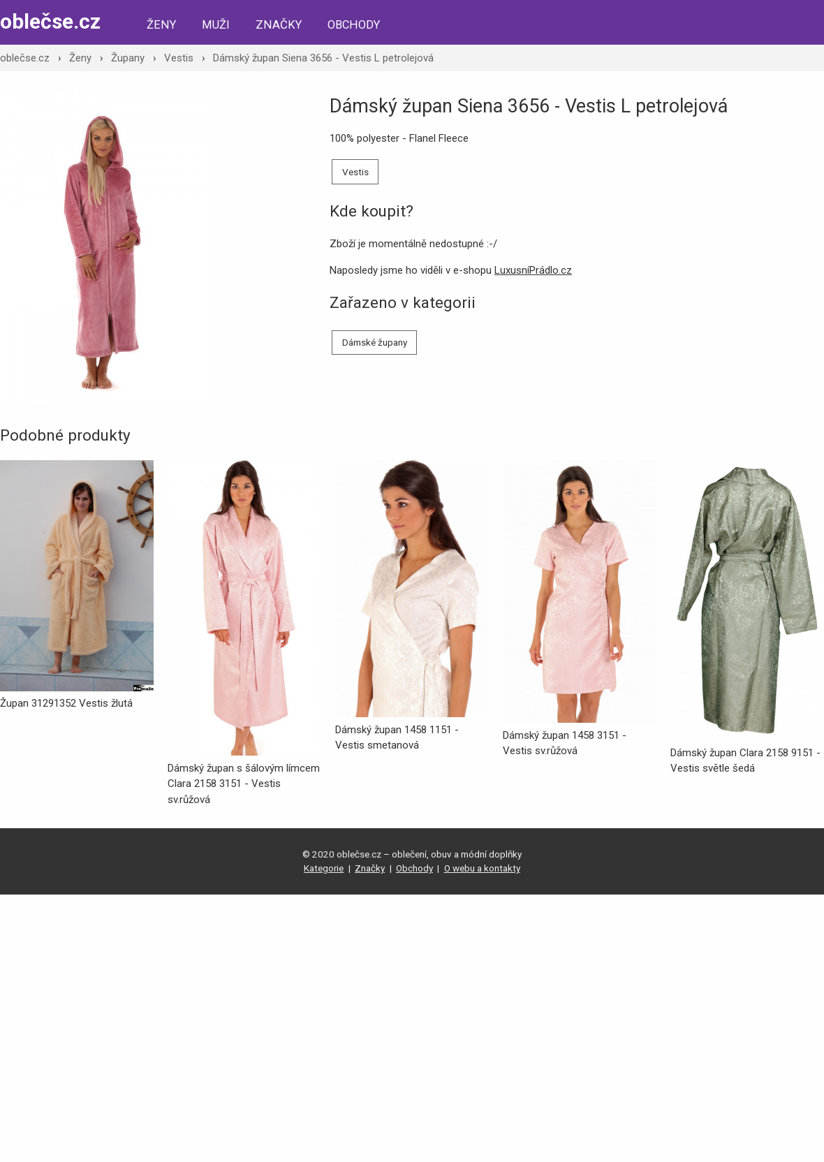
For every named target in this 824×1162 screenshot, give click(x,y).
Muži (216, 24)
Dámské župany (374, 342)
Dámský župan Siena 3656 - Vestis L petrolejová (323, 58)
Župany (128, 58)
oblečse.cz (50, 21)
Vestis (178, 58)
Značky (279, 24)
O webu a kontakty (482, 868)
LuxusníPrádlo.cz (533, 270)
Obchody (354, 24)
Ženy (161, 24)
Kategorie (324, 868)
